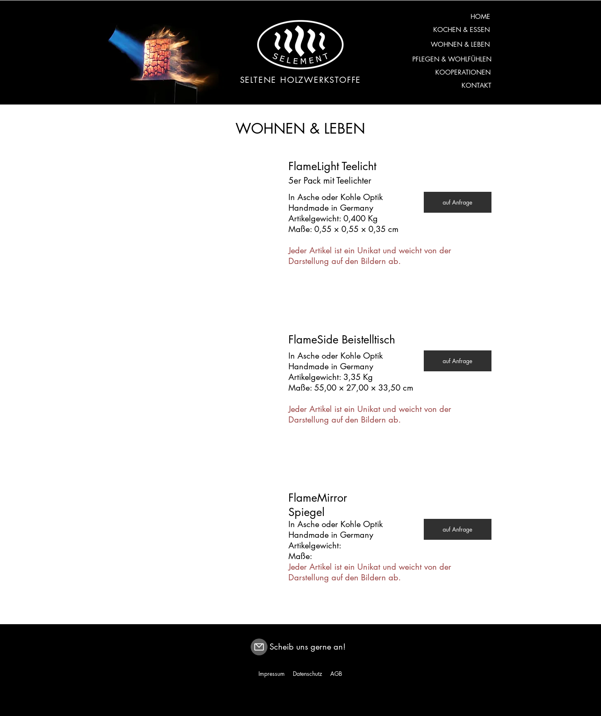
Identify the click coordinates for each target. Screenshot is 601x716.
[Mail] (259, 647)
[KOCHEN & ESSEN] (461, 30)
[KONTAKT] (476, 85)
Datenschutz (307, 673)
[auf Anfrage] (457, 202)
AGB (336, 673)
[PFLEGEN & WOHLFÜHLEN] (451, 59)
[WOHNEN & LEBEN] (460, 45)
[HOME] (480, 16)
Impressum (271, 673)
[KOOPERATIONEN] (463, 72)
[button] (200, 217)
